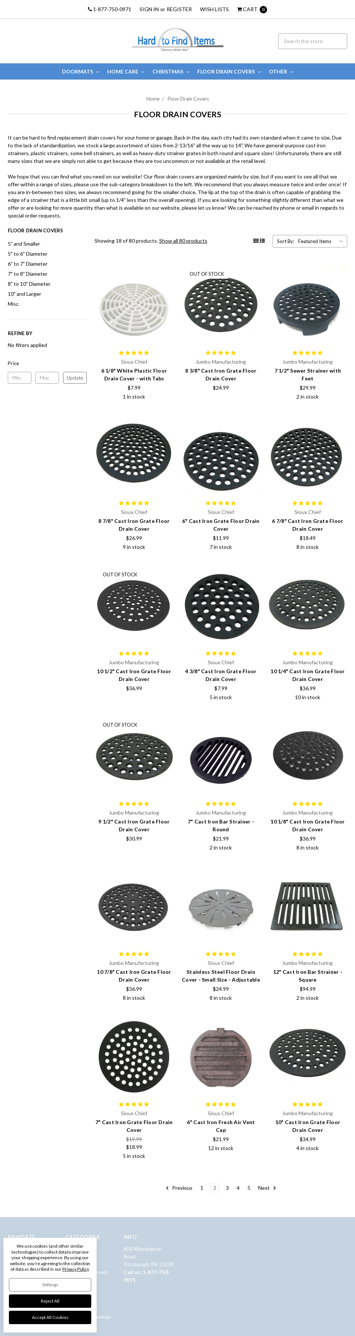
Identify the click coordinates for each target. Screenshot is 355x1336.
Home (153, 99)
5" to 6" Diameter (27, 253)
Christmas (170, 71)
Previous (179, 1188)
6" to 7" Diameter (27, 264)
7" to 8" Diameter (27, 274)
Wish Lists (214, 9)
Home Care (125, 71)
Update (75, 378)
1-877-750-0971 (109, 9)
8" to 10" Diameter (29, 284)
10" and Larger (24, 294)
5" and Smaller (24, 243)
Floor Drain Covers (229, 71)
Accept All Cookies (50, 1317)
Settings (50, 1284)
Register (179, 9)
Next (267, 1188)
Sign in (149, 9)
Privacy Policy (75, 1269)
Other (281, 71)
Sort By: (285, 241)
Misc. (14, 304)
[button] (47, 363)
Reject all (50, 1301)
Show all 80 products (183, 241)
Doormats (80, 71)
